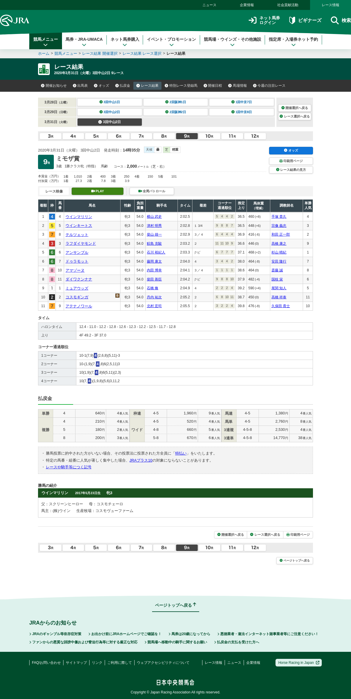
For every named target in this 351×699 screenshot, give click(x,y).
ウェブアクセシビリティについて (163, 663)
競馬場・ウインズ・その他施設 (232, 42)
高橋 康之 (278, 243)
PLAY (97, 191)
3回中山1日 (109, 102)
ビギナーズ (305, 20)
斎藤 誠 (277, 270)
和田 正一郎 (280, 234)
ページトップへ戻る (295, 560)
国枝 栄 (277, 279)
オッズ (101, 86)
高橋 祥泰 (278, 297)
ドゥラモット (77, 261)
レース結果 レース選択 (142, 53)
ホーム (43, 53)
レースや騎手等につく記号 (69, 467)
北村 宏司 (154, 306)
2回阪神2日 (175, 112)
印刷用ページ (291, 161)
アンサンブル (77, 252)
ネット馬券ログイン (264, 20)
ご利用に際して (119, 663)
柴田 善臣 (154, 279)
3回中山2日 (109, 112)
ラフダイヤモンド (81, 243)
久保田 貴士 (280, 306)
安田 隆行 (278, 261)
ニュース (209, 5)
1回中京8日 (241, 112)
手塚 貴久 (278, 217)
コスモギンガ (77, 297)
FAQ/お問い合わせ (46, 663)
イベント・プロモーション (171, 42)
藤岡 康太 (154, 261)
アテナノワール (79, 306)
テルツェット (77, 234)
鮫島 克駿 (154, 243)
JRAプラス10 (141, 460)
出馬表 (80, 86)
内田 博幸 (154, 270)
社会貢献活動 (287, 5)
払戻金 (122, 86)
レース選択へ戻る (294, 116)
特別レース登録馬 (181, 86)
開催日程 (213, 86)
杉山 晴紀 (278, 252)
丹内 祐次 (154, 297)
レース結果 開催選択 (100, 53)
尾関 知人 (278, 288)
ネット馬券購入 (125, 42)
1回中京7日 (241, 102)
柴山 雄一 (154, 234)
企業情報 (247, 5)
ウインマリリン (79, 217)
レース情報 (330, 5)
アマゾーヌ (75, 270)
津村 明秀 (154, 226)
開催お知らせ (54, 86)
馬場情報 (237, 86)
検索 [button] (341, 20)
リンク (97, 663)
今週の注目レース (269, 86)
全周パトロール (151, 191)
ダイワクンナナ (79, 279)
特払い (181, 453)
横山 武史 (154, 217)
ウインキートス (79, 225)
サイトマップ (76, 663)
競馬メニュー (45, 42)
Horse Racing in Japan (298, 663)
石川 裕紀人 (156, 252)
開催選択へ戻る (294, 108)
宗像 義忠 (278, 226)
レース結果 (147, 86)
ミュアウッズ (77, 288)
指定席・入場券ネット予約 (293, 42)
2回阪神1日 (175, 102)
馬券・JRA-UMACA (84, 42)
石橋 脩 (152, 288)
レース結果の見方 (291, 169)
